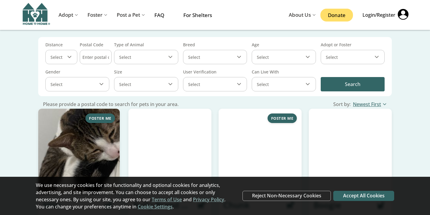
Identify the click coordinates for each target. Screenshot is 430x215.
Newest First (370, 104)
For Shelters (197, 15)
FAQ (159, 15)
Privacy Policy (208, 199)
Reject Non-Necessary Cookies (286, 196)
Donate (336, 15)
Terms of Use (167, 199)
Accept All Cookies (363, 196)
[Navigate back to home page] (36, 15)
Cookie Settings (155, 206)
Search (352, 84)
